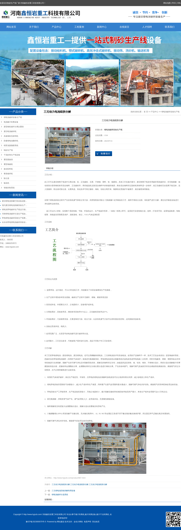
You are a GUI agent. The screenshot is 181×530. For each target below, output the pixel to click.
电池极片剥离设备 (11, 122)
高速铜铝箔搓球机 (11, 136)
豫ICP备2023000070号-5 (36, 522)
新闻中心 (102, 27)
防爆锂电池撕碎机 (11, 141)
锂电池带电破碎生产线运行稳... (14, 209)
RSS (174, 3)
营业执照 (95, 522)
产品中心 (56, 27)
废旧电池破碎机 (10, 131)
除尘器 (6, 178)
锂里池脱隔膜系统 (11, 145)
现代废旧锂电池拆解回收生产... (14, 205)
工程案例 (79, 27)
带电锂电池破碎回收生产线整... (14, 218)
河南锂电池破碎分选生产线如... (14, 214)
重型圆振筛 (8, 160)
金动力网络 (78, 522)
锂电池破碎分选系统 (60, 495)
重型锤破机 (8, 164)
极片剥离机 (79, 514)
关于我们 (34, 27)
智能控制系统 (9, 188)
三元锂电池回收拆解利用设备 (63, 491)
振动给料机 (8, 169)
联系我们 (170, 27)
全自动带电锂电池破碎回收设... (14, 222)
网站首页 (11, 27)
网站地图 (167, 3)
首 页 (146, 112)
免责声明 (87, 522)
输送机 (6, 183)
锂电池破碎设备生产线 (13, 117)
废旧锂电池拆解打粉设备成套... (14, 201)
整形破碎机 (8, 174)
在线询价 (103, 153)
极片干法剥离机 (102, 514)
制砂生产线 (8, 150)
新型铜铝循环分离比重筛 (14, 127)
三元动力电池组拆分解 (61, 484)
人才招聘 (147, 27)
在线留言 (124, 27)
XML (179, 3)
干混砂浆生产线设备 (12, 155)
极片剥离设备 (90, 514)
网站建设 (60, 522)
